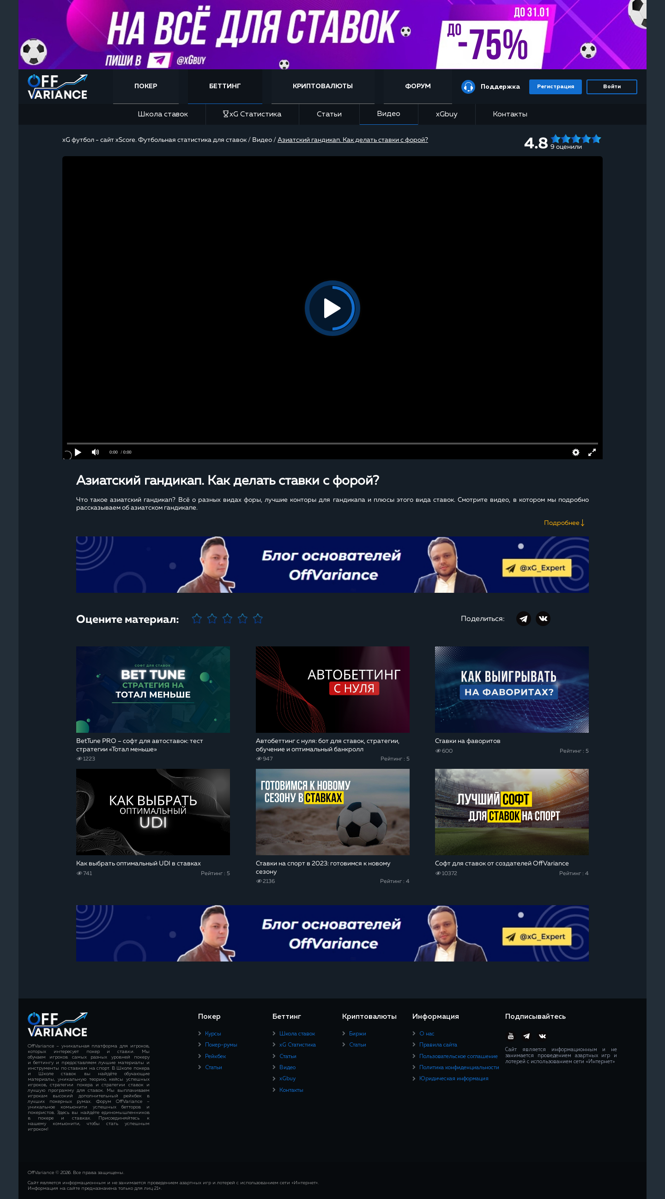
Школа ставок (163, 114)
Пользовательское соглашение (458, 1056)
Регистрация (555, 87)
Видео (388, 114)
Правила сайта (438, 1045)
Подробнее (562, 523)
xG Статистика (252, 114)
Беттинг (225, 86)
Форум (418, 86)
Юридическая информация (454, 1079)
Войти (612, 87)
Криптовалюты (323, 86)
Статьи (329, 114)
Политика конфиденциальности (459, 1068)
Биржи (357, 1034)
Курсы (213, 1034)
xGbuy (447, 114)
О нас (427, 1034)
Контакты (510, 114)
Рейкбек (215, 1056)
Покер (145, 86)
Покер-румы (221, 1045)
